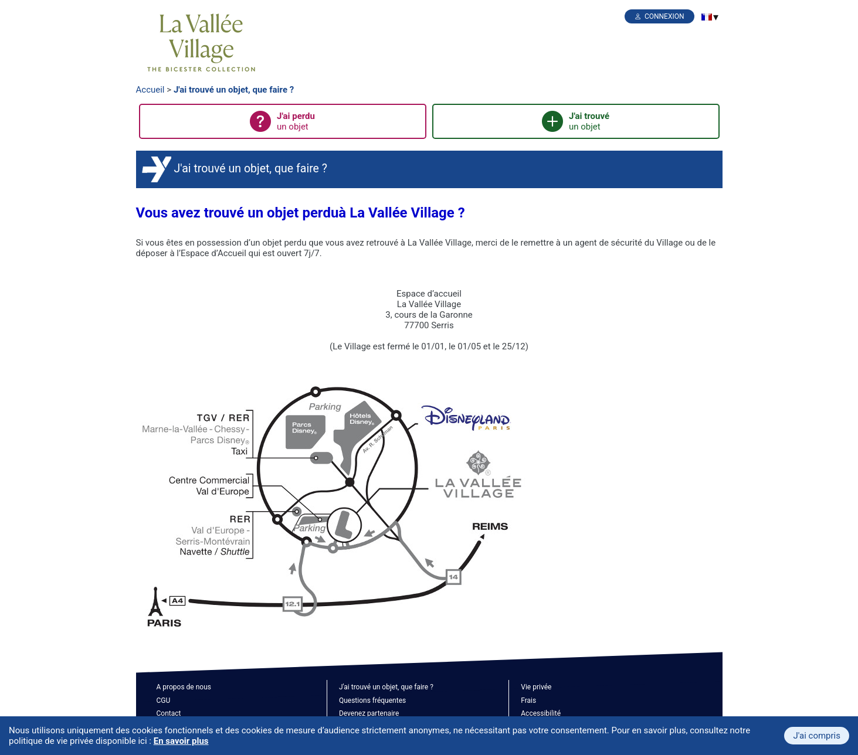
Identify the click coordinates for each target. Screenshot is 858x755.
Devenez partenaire (369, 713)
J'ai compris (816, 735)
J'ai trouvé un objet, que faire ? (234, 89)
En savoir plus (181, 741)
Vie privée (536, 687)
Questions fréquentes (372, 700)
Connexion (664, 16)
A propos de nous (184, 687)
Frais (528, 700)
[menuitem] (706, 17)
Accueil (150, 89)
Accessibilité (541, 713)
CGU (164, 700)
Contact (169, 713)
